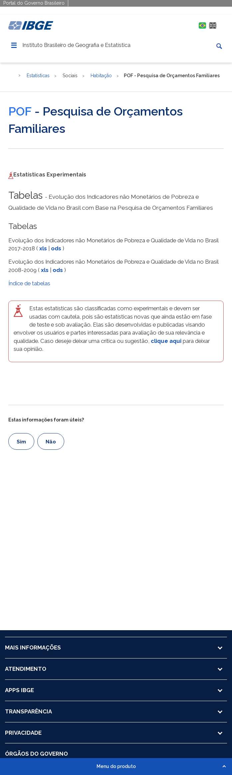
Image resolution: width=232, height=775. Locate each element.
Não (51, 442)
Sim (21, 442)
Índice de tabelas (29, 283)
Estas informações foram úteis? (46, 419)
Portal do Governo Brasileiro (34, 3)
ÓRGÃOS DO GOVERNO (36, 753)
